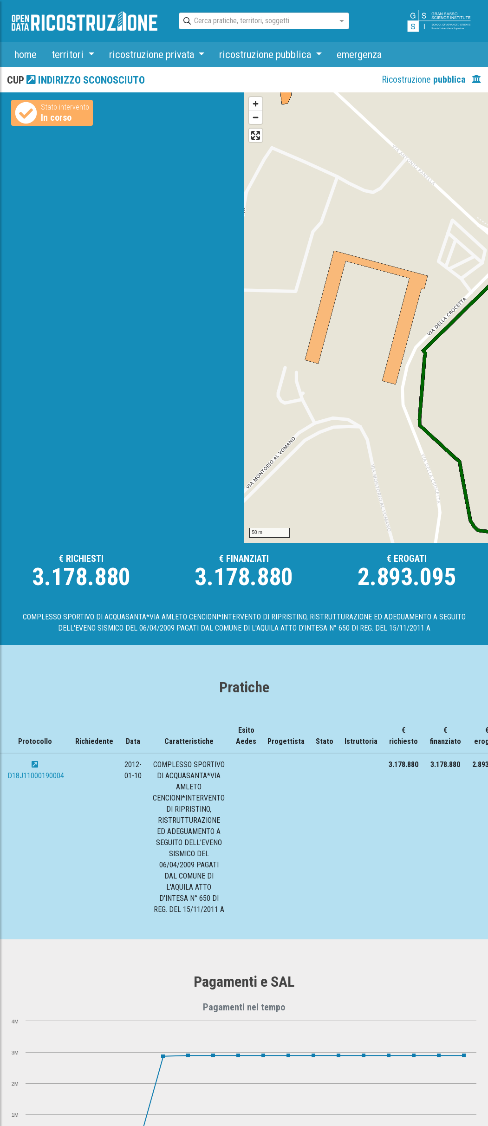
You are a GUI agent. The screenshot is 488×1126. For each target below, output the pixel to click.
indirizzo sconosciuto (85, 80)
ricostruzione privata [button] (152, 54)
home (25, 54)
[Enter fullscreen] (255, 135)
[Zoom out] (255, 117)
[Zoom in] (255, 104)
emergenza (359, 54)
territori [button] (69, 54)
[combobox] (256, 21)
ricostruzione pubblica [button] (266, 54)
